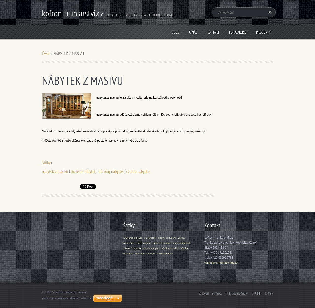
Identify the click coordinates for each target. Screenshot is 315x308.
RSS (257, 293)
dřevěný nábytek (110, 171)
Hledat (269, 12)
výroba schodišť (170, 248)
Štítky (46, 162)
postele (80, 140)
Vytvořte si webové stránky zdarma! (67, 298)
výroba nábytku (138, 171)
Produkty (263, 32)
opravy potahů (143, 243)
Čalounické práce (133, 237)
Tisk (270, 293)
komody (113, 140)
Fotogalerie (237, 32)
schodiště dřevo (165, 253)
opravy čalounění (167, 237)
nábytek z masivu (55, 171)
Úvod (175, 32)
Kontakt (213, 32)
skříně (123, 140)
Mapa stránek (238, 293)
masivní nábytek (83, 171)
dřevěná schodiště (145, 253)
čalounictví (149, 237)
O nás (193, 32)
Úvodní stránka (212, 293)
